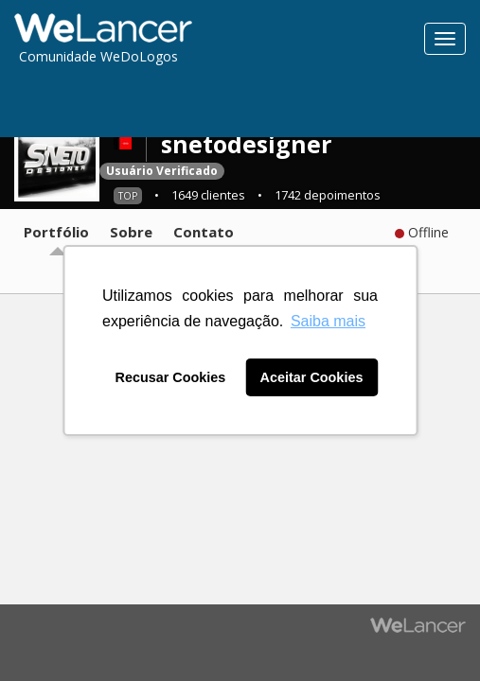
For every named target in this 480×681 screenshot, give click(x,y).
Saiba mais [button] (328, 321)
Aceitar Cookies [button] (312, 377)
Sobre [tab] (131, 231)
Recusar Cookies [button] (171, 377)
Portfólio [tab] (56, 231)
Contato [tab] (203, 231)
